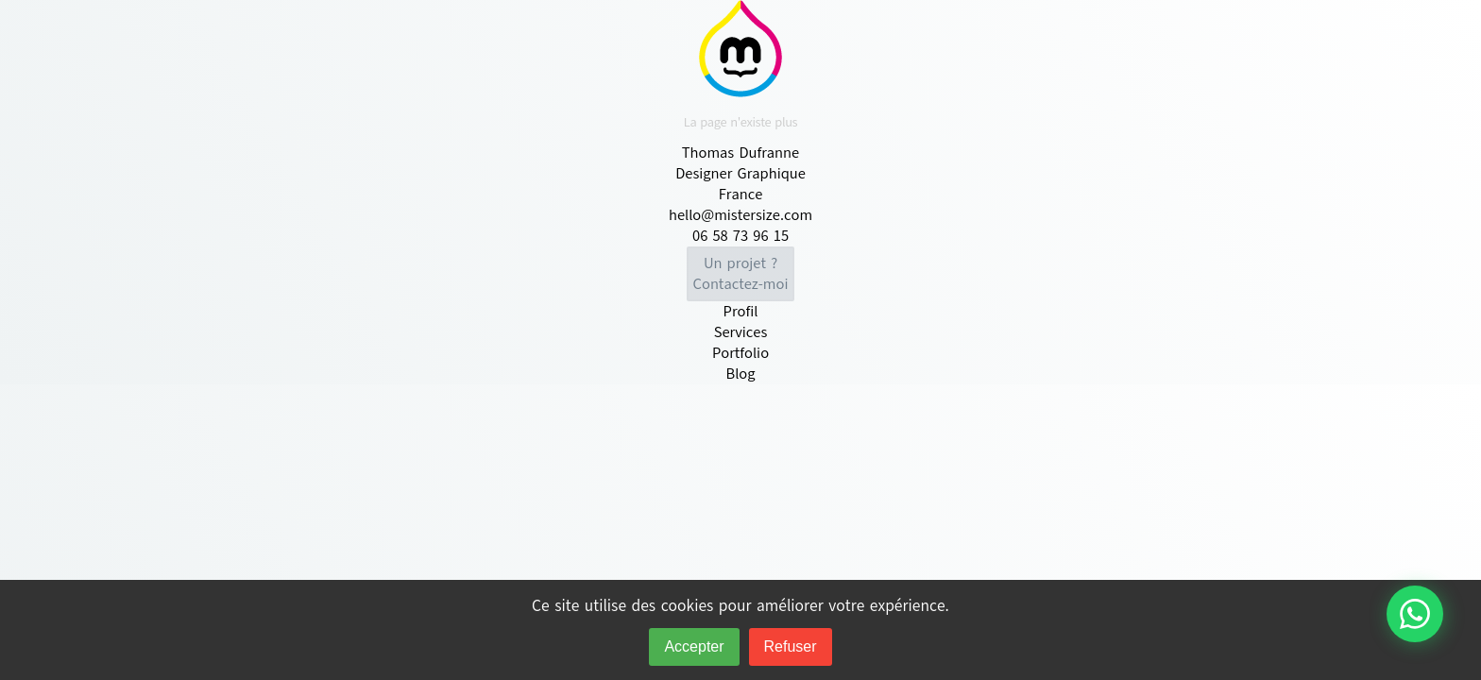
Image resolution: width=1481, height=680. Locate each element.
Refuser (790, 646)
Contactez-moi (741, 274)
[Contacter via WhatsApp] (1415, 614)
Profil (740, 311)
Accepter (693, 646)
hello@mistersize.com (740, 215)
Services (741, 332)
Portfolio (740, 353)
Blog (740, 374)
